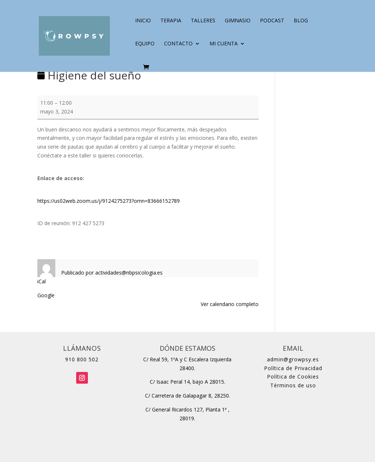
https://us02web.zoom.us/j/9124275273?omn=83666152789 (108, 200)
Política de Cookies (293, 376)
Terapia (170, 21)
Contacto (178, 44)
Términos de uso (293, 385)
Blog (301, 21)
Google (46, 295)
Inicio (143, 21)
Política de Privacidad (293, 368)
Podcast (272, 21)
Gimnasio (237, 21)
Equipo (145, 44)
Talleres (203, 21)
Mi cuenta (223, 44)
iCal (41, 281)
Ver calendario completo (230, 304)
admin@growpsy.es (293, 359)
